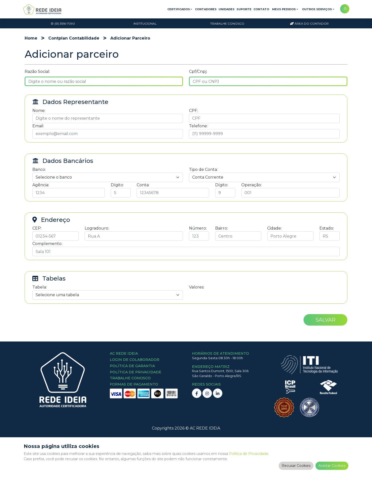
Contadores (206, 9)
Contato (261, 9)
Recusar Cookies (296, 465)
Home (31, 38)
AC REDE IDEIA (205, 428)
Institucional (145, 23)
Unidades (227, 9)
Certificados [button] (178, 9)
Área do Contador (309, 23)
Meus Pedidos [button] (284, 9)
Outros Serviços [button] (317, 9)
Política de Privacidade (248, 453)
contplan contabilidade (73, 38)
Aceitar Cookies (331, 465)
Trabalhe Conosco (227, 23)
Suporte (244, 9)
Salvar (325, 320)
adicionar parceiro (130, 38)
